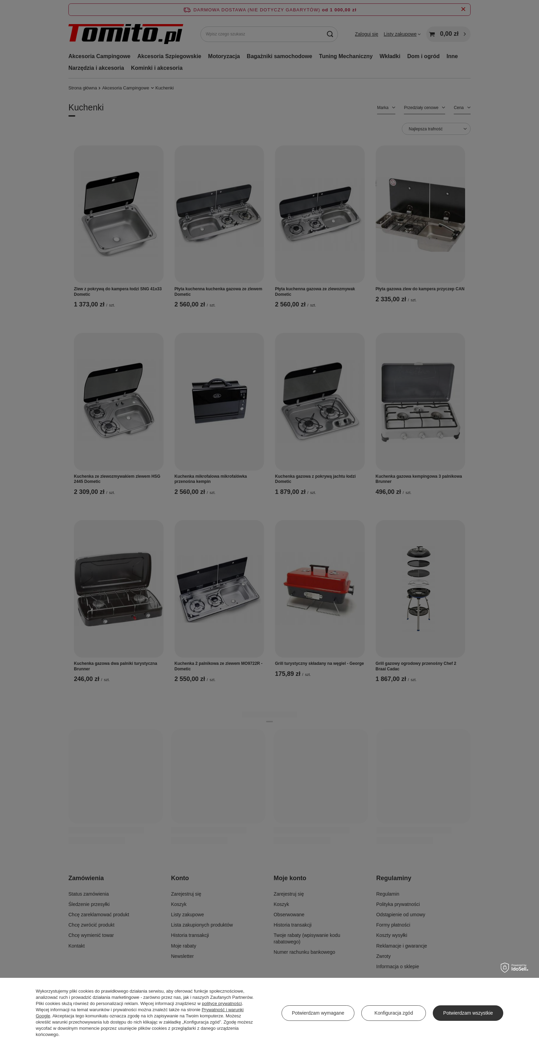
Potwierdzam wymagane (318, 1013)
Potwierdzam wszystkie (468, 1013)
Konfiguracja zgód (393, 1013)
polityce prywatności (222, 1003)
